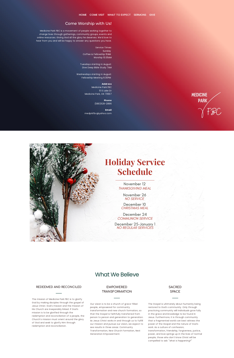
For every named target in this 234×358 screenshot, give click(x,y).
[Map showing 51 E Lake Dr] (160, 51)
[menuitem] (82, 15)
